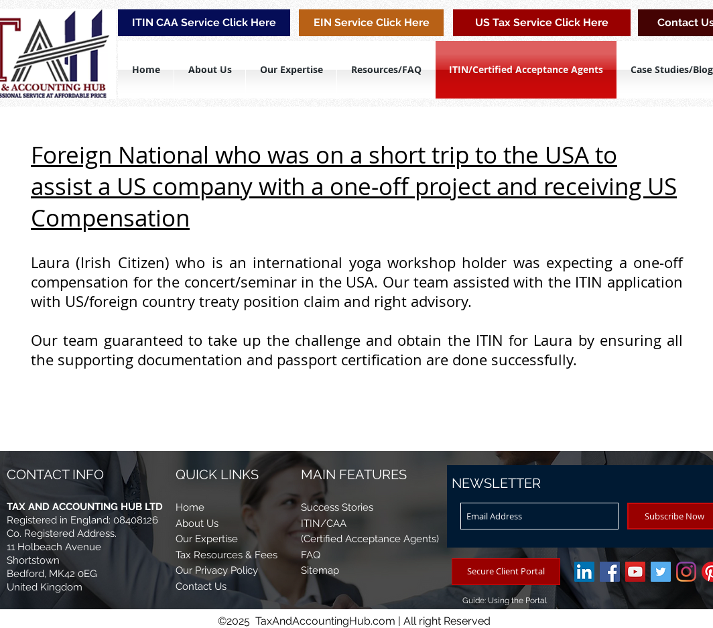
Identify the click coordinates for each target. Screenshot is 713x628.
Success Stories (337, 507)
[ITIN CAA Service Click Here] (204, 22)
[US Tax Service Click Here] (542, 22)
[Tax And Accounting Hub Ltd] (610, 572)
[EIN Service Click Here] (371, 22)
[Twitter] (661, 572)
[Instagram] (686, 572)
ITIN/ (313, 523)
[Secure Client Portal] (506, 571)
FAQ (310, 555)
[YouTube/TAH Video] (635, 572)
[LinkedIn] (584, 572)
